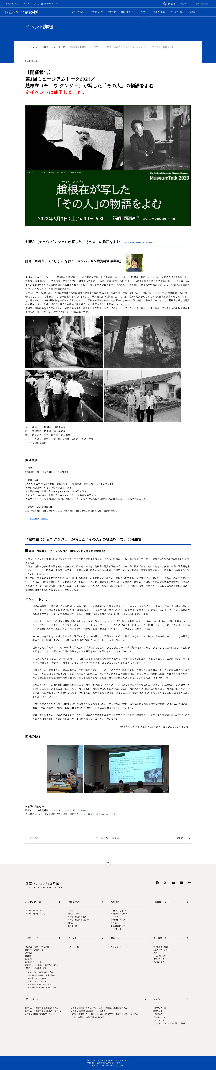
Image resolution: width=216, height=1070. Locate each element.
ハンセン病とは (79, 12)
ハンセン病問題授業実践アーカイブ (39, 1014)
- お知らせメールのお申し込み (39, 985)
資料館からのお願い (119, 914)
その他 (156, 999)
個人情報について (160, 1017)
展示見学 (29, 953)
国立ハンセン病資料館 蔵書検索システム (41, 1008)
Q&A (155, 953)
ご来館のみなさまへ (119, 911)
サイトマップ (158, 1021)
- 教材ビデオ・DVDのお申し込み (40, 972)
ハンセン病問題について (35, 914)
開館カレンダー (128, 12)
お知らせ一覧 (116, 947)
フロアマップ (116, 917)
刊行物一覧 (72, 926)
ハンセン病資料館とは (77, 917)
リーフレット (116, 929)
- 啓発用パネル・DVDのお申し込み (41, 976)
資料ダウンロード (160, 959)
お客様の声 (157, 1014)
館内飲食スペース (118, 920)
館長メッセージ (74, 914)
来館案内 (112, 12)
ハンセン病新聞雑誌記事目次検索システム (88, 1011)
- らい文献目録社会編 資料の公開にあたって (90, 1017)
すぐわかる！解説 (160, 947)
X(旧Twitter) (36, 518)
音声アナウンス (159, 1008)
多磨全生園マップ (118, 926)
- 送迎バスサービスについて (38, 982)
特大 (206, 4)
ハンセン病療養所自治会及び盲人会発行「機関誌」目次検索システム (99, 1008)
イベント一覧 (58, 47)
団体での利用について (34, 950)
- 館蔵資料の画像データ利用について (41, 988)
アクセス (114, 923)
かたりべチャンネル (161, 950)
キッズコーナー (194, 12)
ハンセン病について (33, 911)
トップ (28, 47)
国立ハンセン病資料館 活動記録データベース (43, 1011)
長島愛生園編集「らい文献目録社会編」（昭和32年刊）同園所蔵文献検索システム (104, 1014)
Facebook (50, 518)
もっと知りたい (159, 956)
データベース (176, 12)
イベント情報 (42, 47)
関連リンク (157, 1011)
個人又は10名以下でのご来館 (37, 947)
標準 (198, 4)
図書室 (28, 956)
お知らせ (115, 938)
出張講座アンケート (33, 962)
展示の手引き (158, 962)
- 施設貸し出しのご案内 (36, 979)
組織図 (70, 923)
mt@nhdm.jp (85, 810)
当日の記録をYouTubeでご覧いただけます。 (146, 242)
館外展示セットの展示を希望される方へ (41, 965)
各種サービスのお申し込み (36, 968)
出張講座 (29, 959)
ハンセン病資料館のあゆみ (79, 920)
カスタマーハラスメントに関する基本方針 (170, 1024)
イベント (144, 12)
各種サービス (159, 12)
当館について (97, 12)
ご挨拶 (70, 911)
